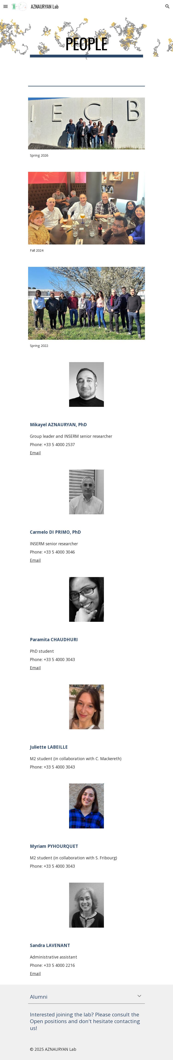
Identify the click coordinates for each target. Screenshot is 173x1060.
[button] (5, 6)
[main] (86, 45)
